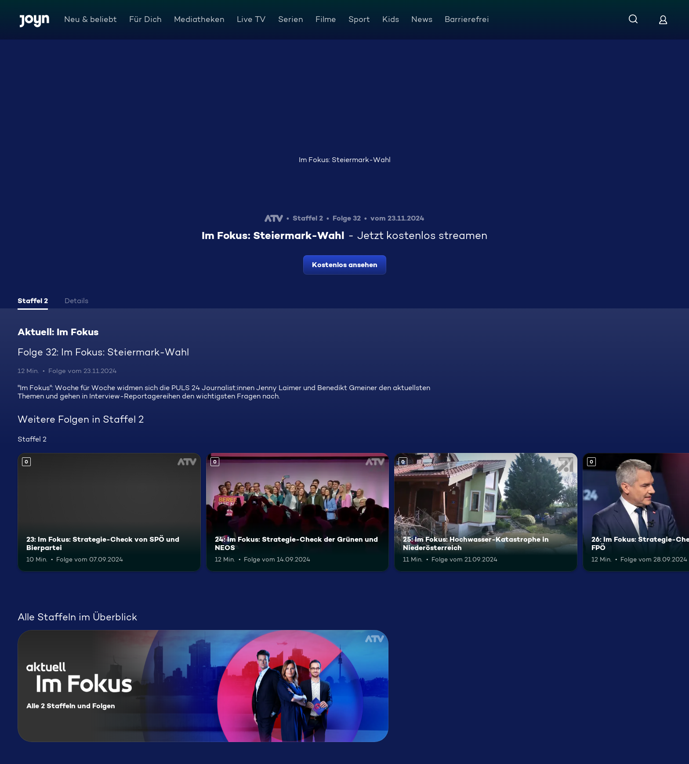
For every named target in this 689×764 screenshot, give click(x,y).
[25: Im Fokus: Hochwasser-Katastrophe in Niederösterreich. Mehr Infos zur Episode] (485, 512)
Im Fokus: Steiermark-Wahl (345, 160)
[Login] (663, 19)
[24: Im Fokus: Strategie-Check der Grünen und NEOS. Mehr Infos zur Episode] (297, 512)
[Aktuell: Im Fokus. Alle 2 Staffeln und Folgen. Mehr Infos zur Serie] (203, 686)
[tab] (33, 302)
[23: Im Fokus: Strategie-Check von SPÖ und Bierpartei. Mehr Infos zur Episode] (109, 512)
